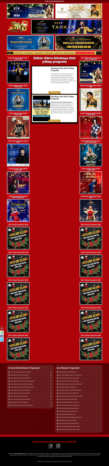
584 (51, 387)
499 (51, 396)
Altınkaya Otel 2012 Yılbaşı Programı (62, 97)
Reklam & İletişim (89, 53)
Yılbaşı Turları (58, 53)
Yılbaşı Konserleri (39, 53)
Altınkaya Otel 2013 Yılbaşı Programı (62, 69)
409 (51, 405)
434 (51, 402)
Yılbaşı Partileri (49, 53)
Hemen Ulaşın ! (54, 92)
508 (51, 393)
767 (51, 375)
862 (51, 372)
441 (51, 399)
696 (51, 381)
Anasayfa (10, 53)
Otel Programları (28, 53)
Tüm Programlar (18, 53)
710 (51, 378)
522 (51, 390)
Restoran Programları (69, 53)
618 (51, 384)
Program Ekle (79, 53)
